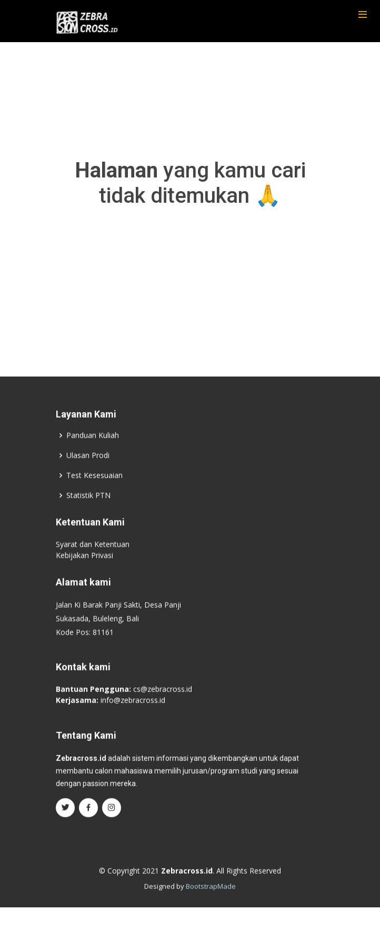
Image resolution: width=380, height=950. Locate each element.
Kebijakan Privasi (84, 565)
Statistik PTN (88, 505)
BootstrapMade (211, 897)
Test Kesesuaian (94, 485)
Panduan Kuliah (92, 445)
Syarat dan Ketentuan (92, 554)
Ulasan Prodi (87, 465)
